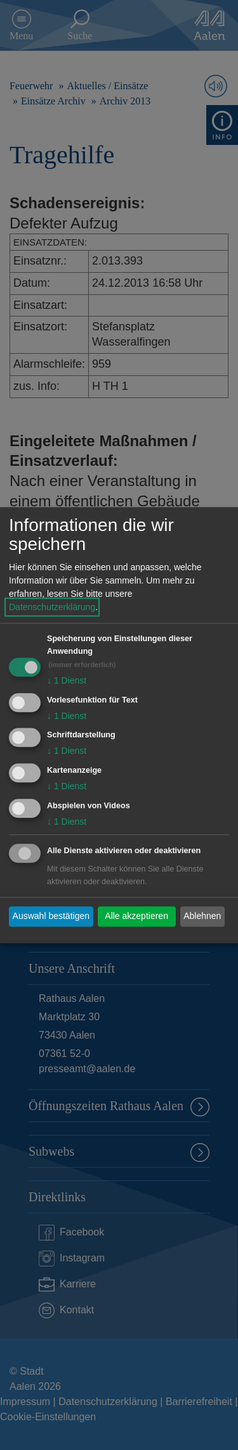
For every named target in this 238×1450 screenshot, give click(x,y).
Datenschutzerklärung (52, 607)
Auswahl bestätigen (51, 916)
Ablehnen (202, 916)
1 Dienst (66, 680)
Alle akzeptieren (136, 916)
